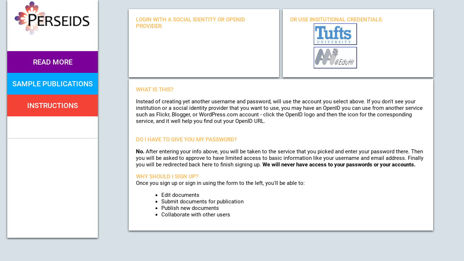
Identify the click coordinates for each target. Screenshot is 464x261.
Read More (52, 62)
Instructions (52, 105)
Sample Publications (52, 83)
